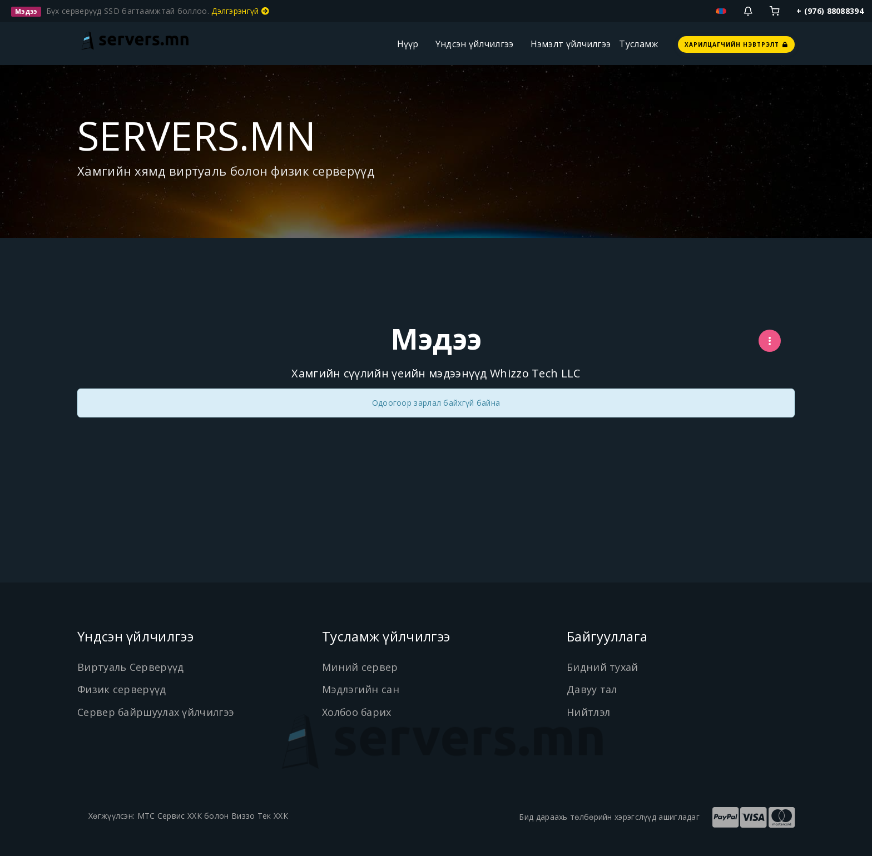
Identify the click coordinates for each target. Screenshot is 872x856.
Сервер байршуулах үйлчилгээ (156, 712)
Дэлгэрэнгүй (240, 11)
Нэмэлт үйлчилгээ (571, 44)
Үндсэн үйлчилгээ (474, 44)
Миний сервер (360, 667)
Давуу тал (592, 689)
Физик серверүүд (121, 689)
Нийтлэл (589, 712)
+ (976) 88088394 (830, 11)
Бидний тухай (602, 667)
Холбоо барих (357, 712)
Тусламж (638, 44)
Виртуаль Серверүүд (130, 667)
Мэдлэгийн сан (361, 689)
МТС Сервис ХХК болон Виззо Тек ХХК (212, 815)
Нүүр (408, 44)
